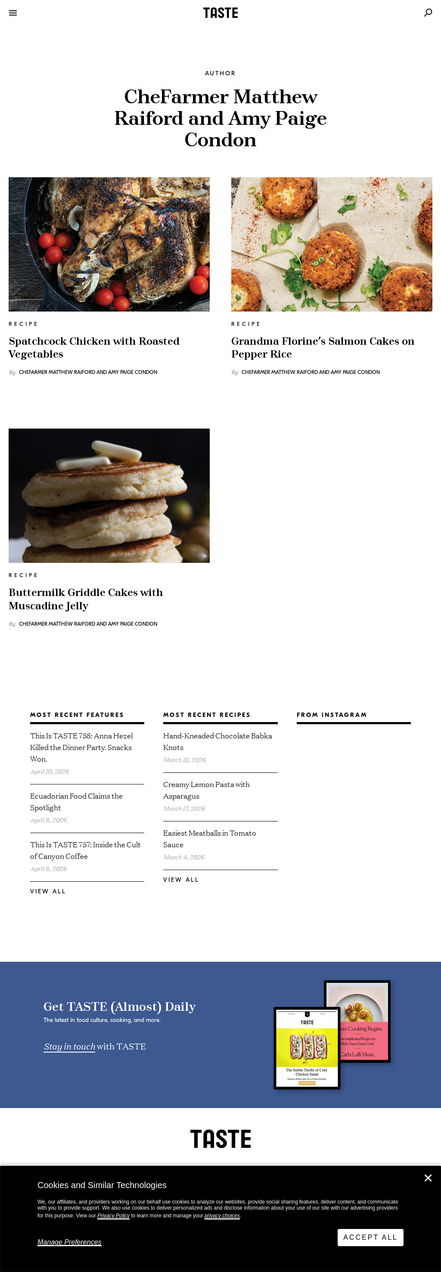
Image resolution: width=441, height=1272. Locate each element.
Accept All (370, 1237)
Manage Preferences (69, 1242)
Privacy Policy (113, 1216)
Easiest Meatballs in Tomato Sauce (209, 838)
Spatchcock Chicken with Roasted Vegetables (94, 348)
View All (48, 891)
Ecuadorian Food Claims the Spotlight (76, 801)
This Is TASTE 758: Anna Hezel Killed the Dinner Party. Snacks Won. (81, 747)
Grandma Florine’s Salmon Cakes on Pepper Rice (323, 348)
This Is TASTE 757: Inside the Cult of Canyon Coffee (85, 850)
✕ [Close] (428, 1178)
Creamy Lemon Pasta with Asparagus (206, 789)
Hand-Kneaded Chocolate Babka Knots (217, 741)
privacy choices (222, 1216)
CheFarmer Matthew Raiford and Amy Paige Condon (88, 372)
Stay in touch (69, 1046)
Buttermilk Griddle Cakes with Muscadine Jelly (86, 599)
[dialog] (220, 1219)
